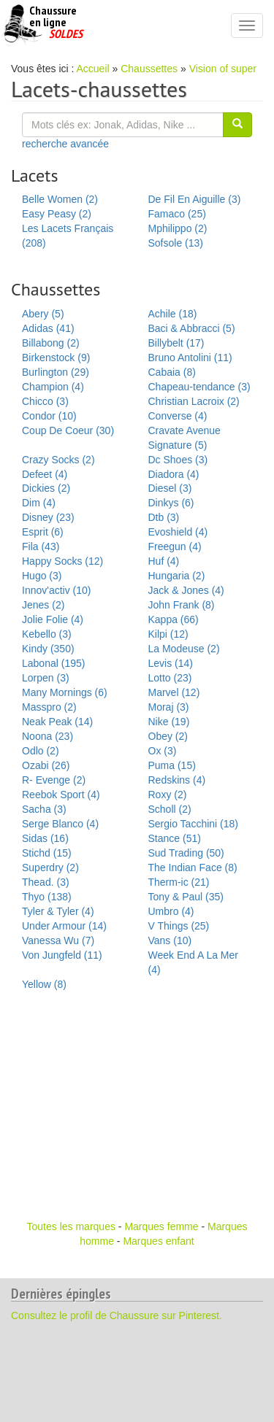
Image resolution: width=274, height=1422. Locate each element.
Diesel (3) (170, 488)
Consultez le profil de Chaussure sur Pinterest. (116, 1315)
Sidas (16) (45, 838)
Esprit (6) (43, 532)
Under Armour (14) (64, 926)
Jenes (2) (43, 605)
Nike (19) (169, 721)
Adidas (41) (48, 328)
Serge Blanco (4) (60, 824)
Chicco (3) (45, 401)
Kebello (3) (47, 634)
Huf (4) (164, 561)
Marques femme (161, 1226)
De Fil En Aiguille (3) (194, 199)
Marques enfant (158, 1241)
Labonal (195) (53, 663)
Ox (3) (162, 751)
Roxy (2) (167, 794)
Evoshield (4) (178, 532)
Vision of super (222, 68)
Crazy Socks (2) (58, 459)
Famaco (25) (177, 214)
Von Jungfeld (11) (62, 955)
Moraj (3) (168, 707)
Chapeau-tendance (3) (199, 387)
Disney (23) (48, 517)
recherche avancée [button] (65, 144)
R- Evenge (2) (53, 780)
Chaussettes (149, 68)
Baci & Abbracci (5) (191, 328)
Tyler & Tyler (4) (58, 911)
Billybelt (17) (176, 343)
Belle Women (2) (60, 199)
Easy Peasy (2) (56, 214)
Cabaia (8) (172, 372)
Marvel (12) (174, 692)
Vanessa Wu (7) (58, 940)
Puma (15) (172, 765)
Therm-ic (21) (179, 882)
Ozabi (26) (45, 765)
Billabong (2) (51, 343)
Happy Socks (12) (62, 561)
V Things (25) (179, 926)
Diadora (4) (173, 474)
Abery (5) (43, 314)
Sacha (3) (44, 809)
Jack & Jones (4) (186, 590)
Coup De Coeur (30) (68, 430)
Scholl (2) (169, 809)
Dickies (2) (46, 488)
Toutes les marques (71, 1226)
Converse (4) (178, 416)
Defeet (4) (44, 474)
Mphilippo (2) (178, 228)
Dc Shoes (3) (178, 459)
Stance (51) (174, 838)
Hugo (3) (41, 575)
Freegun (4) (175, 546)
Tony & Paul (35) (186, 897)
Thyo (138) (47, 897)
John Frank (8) (181, 605)
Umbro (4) (171, 911)
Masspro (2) (49, 707)
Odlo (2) (40, 751)
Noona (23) (47, 736)
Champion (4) (53, 387)
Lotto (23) (170, 678)
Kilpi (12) (168, 634)
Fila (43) (40, 546)
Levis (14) (170, 663)
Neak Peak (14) (57, 721)
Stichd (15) (47, 853)
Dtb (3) (164, 517)
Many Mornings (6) (64, 692)
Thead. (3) (45, 882)
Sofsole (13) (175, 243)
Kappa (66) (173, 619)
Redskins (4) (177, 780)
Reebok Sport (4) (61, 794)
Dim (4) (39, 503)
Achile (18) (172, 314)
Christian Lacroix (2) (194, 401)
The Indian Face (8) (192, 867)
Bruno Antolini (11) (190, 357)
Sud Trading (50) (186, 853)
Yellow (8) (44, 984)
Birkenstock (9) (56, 357)
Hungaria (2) (176, 575)
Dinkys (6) (171, 503)
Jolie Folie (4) (52, 619)
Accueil (93, 68)
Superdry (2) (50, 867)
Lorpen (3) (45, 678)
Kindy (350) (48, 648)
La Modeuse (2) (184, 648)
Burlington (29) (55, 372)
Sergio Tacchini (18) (193, 824)
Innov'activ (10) (56, 590)
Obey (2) (168, 736)
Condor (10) (49, 416)
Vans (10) (170, 940)
